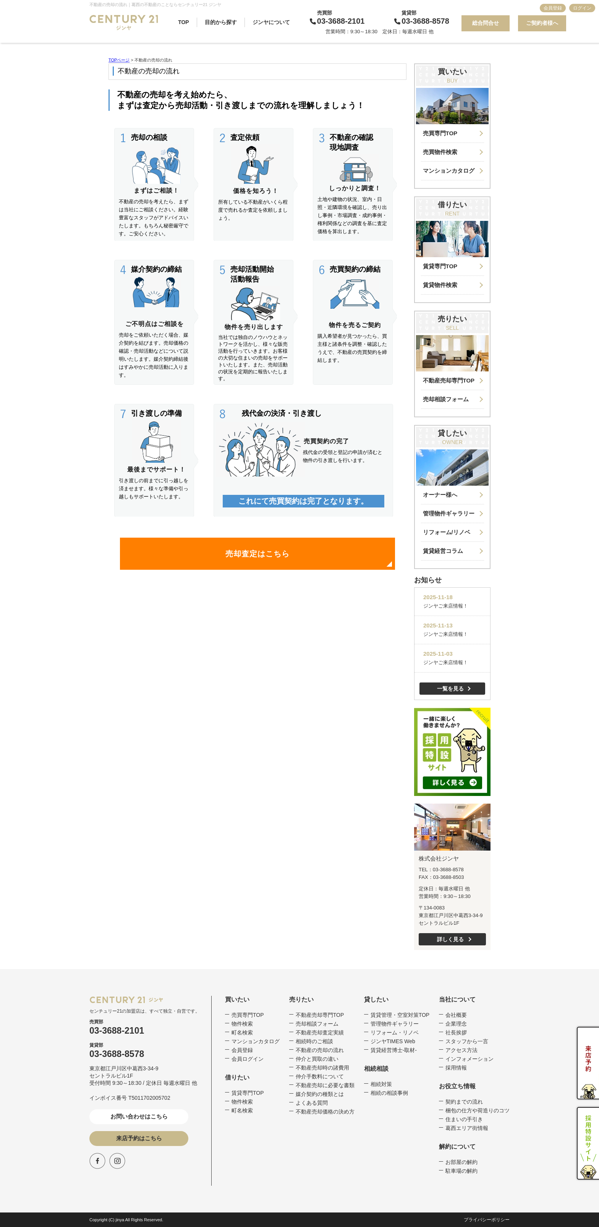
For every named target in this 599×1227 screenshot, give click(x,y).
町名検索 (242, 1032)
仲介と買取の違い (317, 1059)
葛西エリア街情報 (466, 1128)
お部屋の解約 (461, 1162)
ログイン (582, 8)
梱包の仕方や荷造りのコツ (477, 1110)
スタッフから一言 (466, 1041)
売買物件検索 (440, 152)
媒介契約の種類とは (320, 1094)
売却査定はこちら (257, 553)
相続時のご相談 (314, 1041)
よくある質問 (312, 1103)
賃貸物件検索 (440, 285)
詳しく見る (450, 939)
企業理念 (456, 1024)
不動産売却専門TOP (449, 380)
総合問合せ (485, 23)
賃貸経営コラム (443, 551)
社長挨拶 (456, 1032)
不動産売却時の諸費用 (322, 1068)
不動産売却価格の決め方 (325, 1112)
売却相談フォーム (446, 399)
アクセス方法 (461, 1050)
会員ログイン (248, 1059)
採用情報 (456, 1068)
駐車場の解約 (461, 1171)
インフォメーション (469, 1059)
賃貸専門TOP (440, 266)
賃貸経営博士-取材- (394, 1050)
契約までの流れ (464, 1102)
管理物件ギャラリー (448, 513)
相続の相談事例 (389, 1093)
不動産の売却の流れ (320, 1050)
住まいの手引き (464, 1119)
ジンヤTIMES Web (393, 1041)
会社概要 (456, 1015)
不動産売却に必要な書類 (325, 1085)
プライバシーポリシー (487, 1219)
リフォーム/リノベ (446, 532)
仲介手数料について (320, 1076)
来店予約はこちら (139, 1138)
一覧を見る (450, 689)
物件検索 (242, 1024)
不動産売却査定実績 (320, 1032)
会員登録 (553, 8)
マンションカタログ (448, 170)
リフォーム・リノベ (395, 1032)
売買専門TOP (440, 133)
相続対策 (381, 1084)
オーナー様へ (440, 494)
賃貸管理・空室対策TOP (400, 1015)
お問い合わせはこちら (139, 1116)
